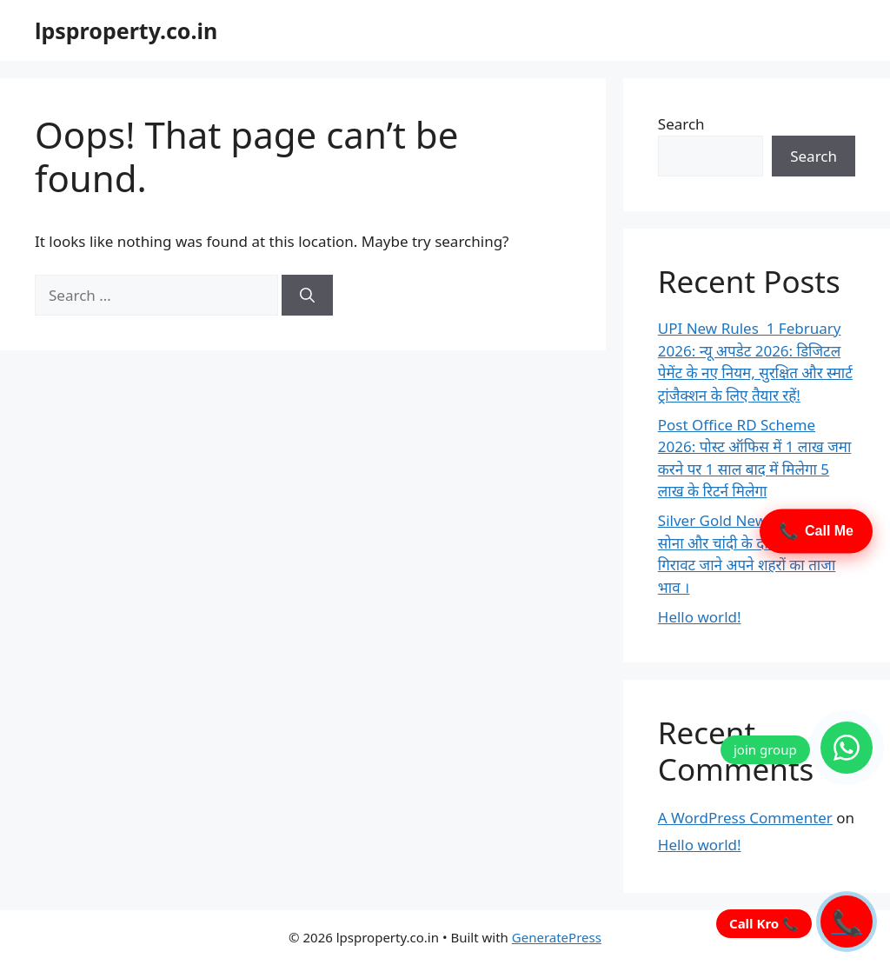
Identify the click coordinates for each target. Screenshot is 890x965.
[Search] (307, 295)
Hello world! (699, 617)
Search (681, 124)
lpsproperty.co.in (126, 30)
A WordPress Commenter (745, 818)
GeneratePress (556, 937)
